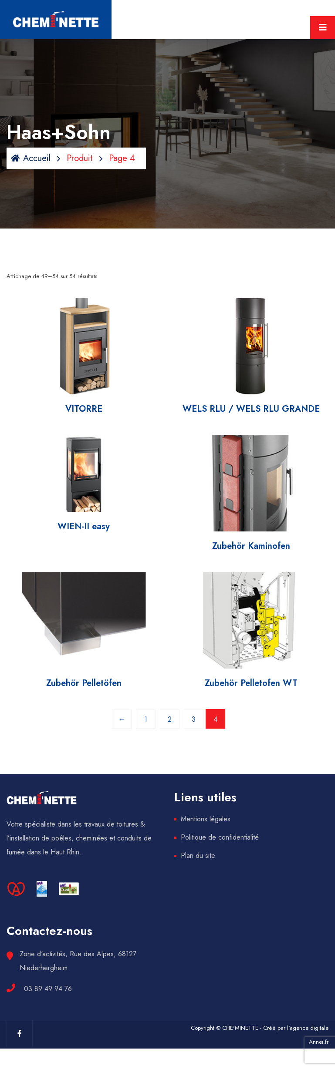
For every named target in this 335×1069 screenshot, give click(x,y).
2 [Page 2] (170, 719)
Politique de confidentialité (220, 837)
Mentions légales (205, 819)
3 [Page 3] (194, 719)
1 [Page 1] (145, 719)
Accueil (31, 158)
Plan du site (198, 855)
